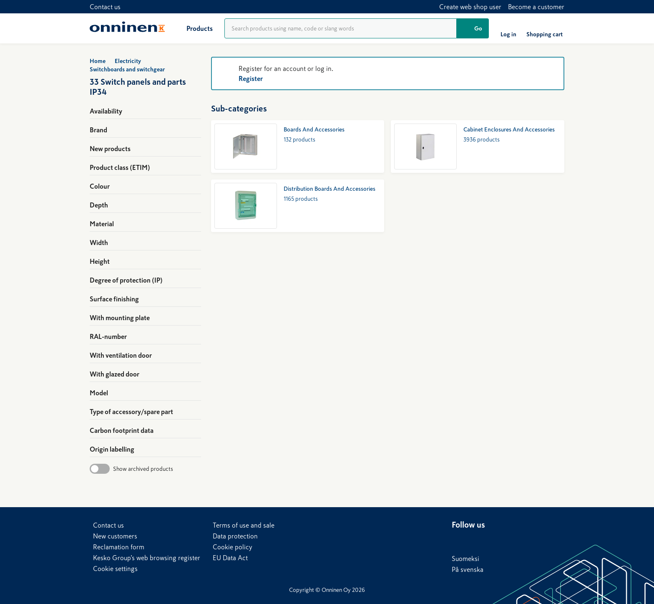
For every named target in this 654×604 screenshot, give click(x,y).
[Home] (127, 28)
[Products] (192, 28)
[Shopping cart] (544, 28)
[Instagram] (525, 540)
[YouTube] (508, 540)
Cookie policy (232, 546)
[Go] (473, 28)
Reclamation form (118, 546)
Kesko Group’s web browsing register (146, 557)
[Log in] (508, 28)
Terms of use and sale (243, 525)
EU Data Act (230, 557)
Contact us (105, 6)
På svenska (467, 569)
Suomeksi (465, 558)
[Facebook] (475, 540)
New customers (115, 536)
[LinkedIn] (458, 540)
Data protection (235, 536)
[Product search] (340, 28)
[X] (491, 540)
